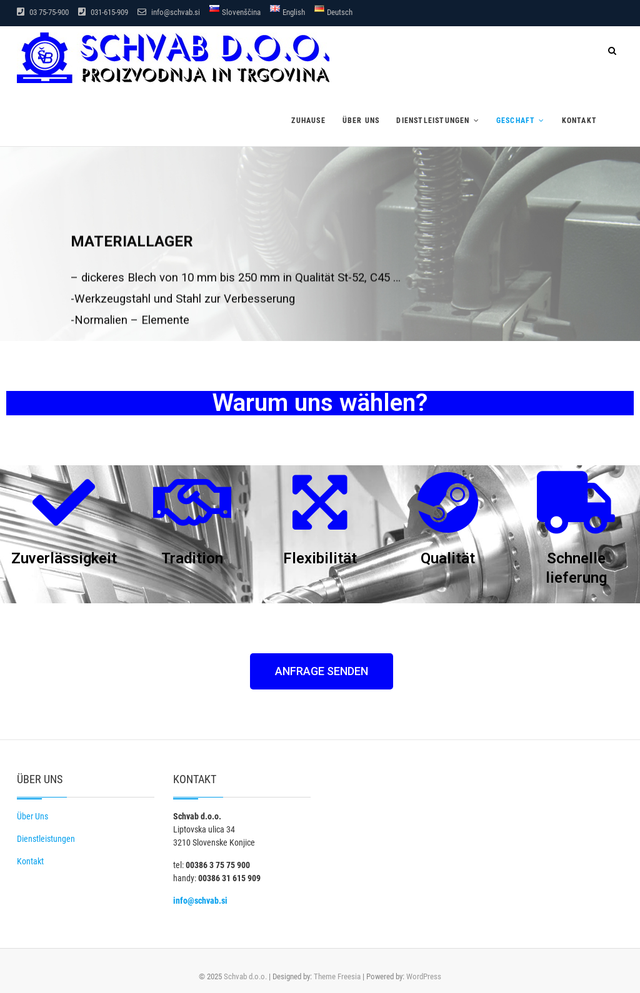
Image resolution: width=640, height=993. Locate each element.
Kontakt (579, 120)
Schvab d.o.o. (245, 976)
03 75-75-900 (43, 12)
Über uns (361, 120)
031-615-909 (103, 12)
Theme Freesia (337, 976)
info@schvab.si (169, 12)
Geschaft (516, 120)
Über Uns (32, 816)
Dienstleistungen (432, 120)
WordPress (423, 976)
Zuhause (308, 120)
